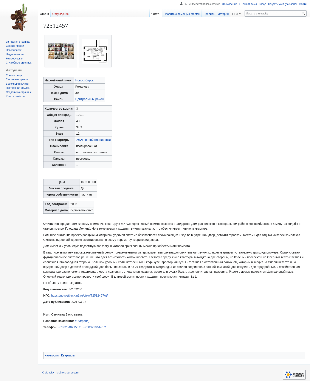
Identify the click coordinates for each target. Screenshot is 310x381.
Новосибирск (84, 80)
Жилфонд (81, 321)
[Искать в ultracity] (276, 13)
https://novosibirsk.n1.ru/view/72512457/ (78, 295)
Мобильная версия (67, 372)
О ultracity (48, 372)
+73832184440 (93, 327)
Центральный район (89, 99)
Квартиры (68, 355)
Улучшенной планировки (93, 140)
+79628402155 (68, 327)
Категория (52, 355)
